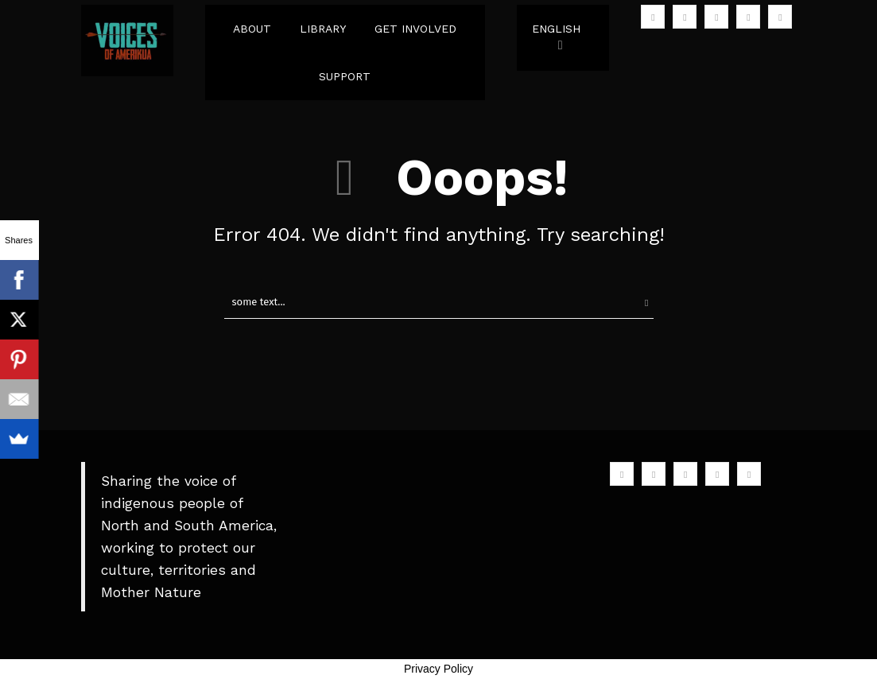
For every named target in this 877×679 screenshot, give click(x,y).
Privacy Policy (438, 668)
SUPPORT (345, 76)
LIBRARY (323, 28)
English (556, 28)
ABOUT (252, 28)
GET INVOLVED (415, 28)
